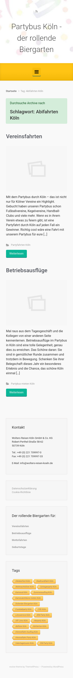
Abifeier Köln (21, 626)
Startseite (11, 91)
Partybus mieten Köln (23, 383)
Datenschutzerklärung (24, 488)
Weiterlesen (16, 253)
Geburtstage (19, 547)
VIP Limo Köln (22, 621)
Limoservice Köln (23, 615)
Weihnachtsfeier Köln (25, 587)
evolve (13, 667)
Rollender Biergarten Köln (27, 604)
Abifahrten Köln (40, 626)
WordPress (58, 667)
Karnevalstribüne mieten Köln (28, 598)
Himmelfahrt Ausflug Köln (27, 632)
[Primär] (37, 72)
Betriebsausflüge (26, 270)
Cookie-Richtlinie (21, 492)
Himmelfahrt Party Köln (26, 638)
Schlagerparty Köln (48, 587)
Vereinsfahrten (24, 136)
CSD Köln (42, 609)
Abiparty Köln (40, 621)
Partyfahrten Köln (21, 244)
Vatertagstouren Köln (25, 643)
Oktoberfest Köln (23, 581)
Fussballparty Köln (24, 609)
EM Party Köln (46, 643)
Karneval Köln (21, 592)
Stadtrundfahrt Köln (45, 581)
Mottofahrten (19, 540)
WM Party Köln (43, 615)
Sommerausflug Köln (43, 592)
